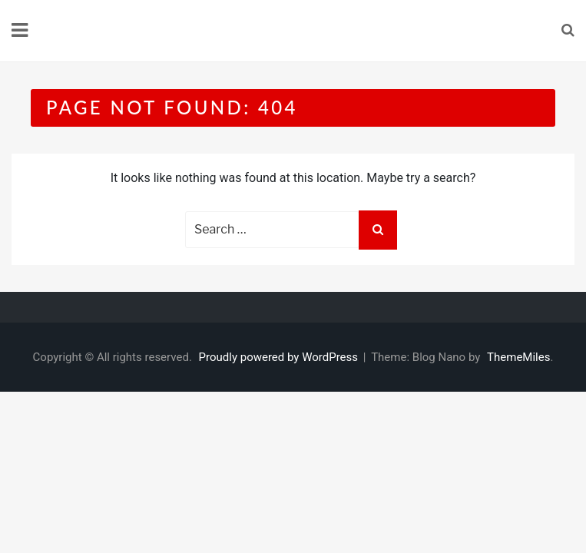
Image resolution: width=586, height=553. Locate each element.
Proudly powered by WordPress (280, 357)
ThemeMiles (518, 357)
